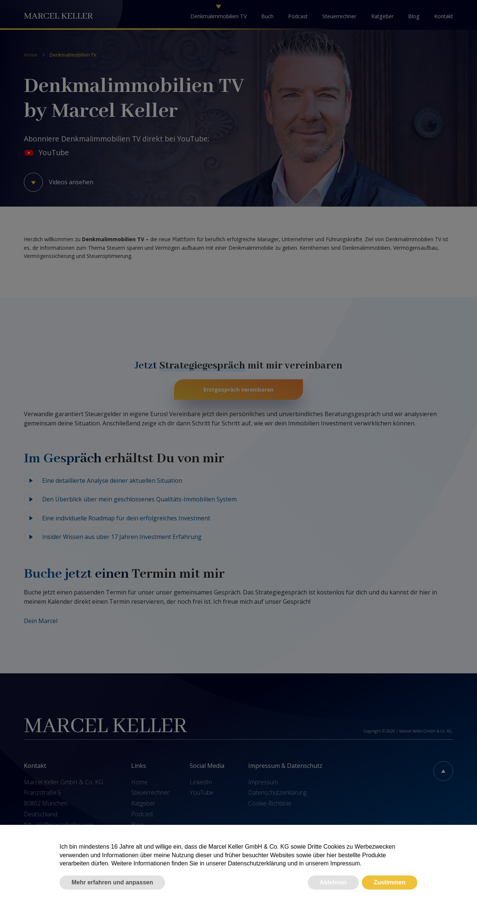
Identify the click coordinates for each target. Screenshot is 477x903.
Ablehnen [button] (333, 882)
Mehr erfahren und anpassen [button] (112, 882)
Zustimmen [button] (389, 882)
